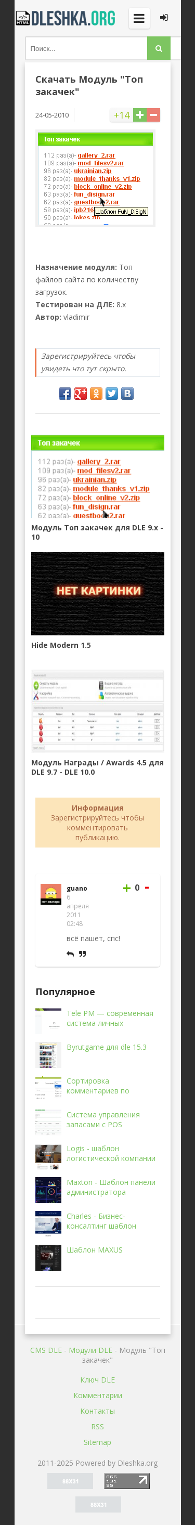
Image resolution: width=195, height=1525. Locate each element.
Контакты (97, 1411)
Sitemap (97, 1442)
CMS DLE (46, 1350)
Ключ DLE (97, 1380)
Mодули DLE (90, 1350)
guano (77, 888)
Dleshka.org (67, 18)
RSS (97, 1426)
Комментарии (97, 1395)
